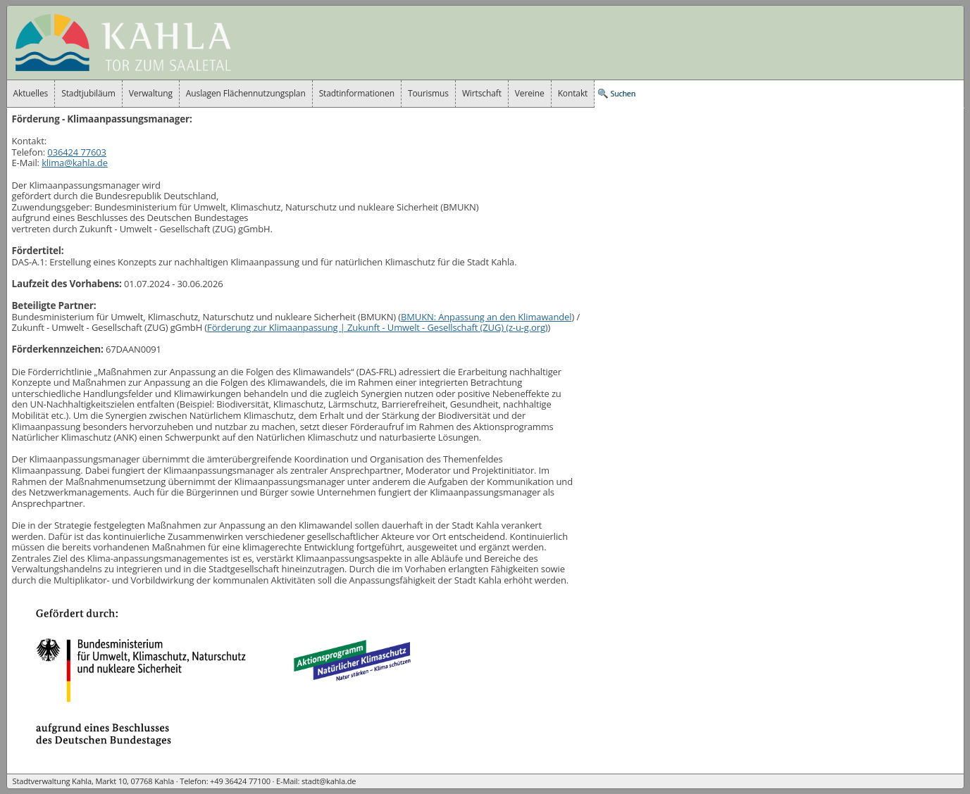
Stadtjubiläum (88, 93)
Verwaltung (151, 93)
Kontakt (573, 93)
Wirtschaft (482, 93)
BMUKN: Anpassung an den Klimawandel (486, 316)
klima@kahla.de (75, 162)
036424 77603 (76, 152)
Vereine (530, 93)
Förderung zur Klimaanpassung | (377, 327)
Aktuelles (31, 93)
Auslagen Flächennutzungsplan (246, 93)
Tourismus (428, 93)
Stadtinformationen (356, 93)
